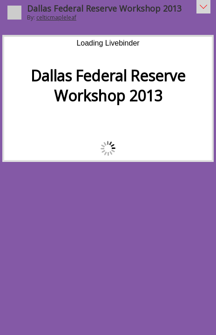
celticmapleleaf (56, 17)
